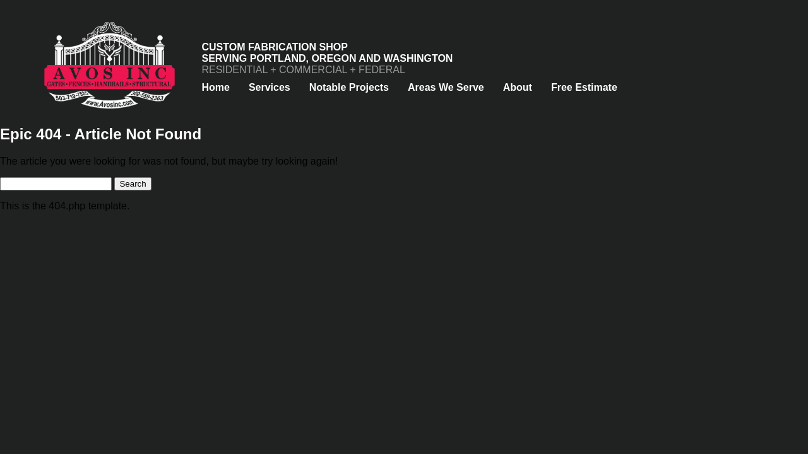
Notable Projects (349, 87)
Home (215, 87)
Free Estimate (584, 87)
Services (269, 87)
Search (132, 184)
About (517, 87)
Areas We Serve (446, 87)
